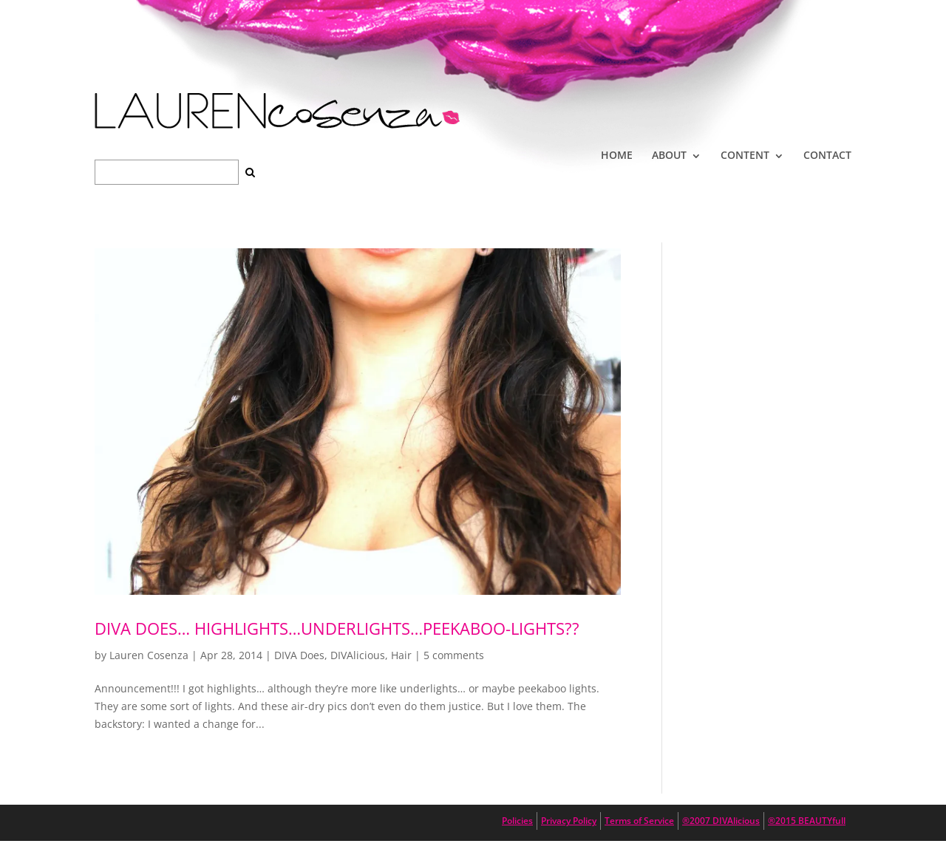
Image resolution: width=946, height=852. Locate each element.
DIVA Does (299, 655)
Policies (517, 820)
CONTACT (827, 155)
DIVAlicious (357, 655)
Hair (401, 655)
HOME (617, 155)
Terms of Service (639, 820)
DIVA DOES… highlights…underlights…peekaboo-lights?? (337, 628)
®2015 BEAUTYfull (806, 820)
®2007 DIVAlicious (721, 820)
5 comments (453, 655)
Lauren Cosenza (148, 655)
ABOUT (669, 155)
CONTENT (745, 155)
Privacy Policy (568, 820)
